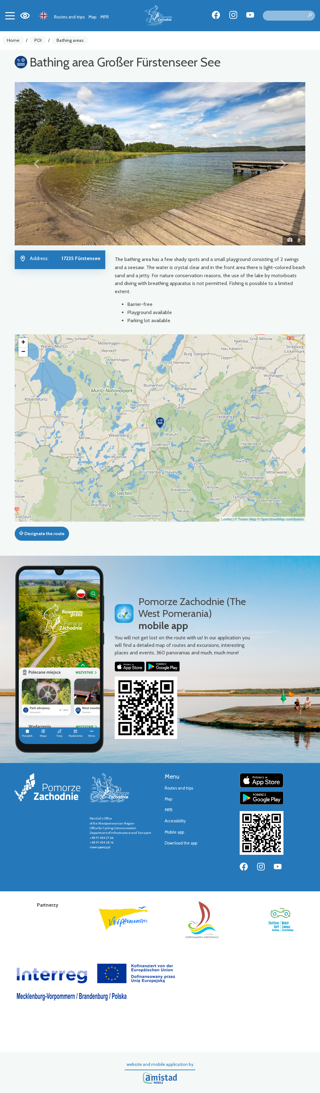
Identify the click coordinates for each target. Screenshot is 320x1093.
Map (92, 16)
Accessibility (175, 821)
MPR (104, 16)
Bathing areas (70, 40)
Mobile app (174, 832)
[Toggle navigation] (10, 15)
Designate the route (41, 533)
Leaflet (226, 519)
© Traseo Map (245, 519)
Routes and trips (69, 16)
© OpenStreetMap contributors (280, 519)
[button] (36, 163)
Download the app (181, 843)
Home (13, 40)
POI (38, 40)
